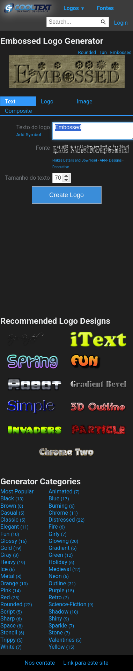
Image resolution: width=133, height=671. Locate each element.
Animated (64, 491)
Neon (59, 576)
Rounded (87, 52)
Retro (59, 597)
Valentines (65, 640)
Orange (14, 583)
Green (61, 555)
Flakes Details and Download (74, 160)
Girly (58, 534)
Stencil (12, 632)
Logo (47, 101)
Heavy (12, 562)
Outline (62, 583)
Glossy (13, 541)
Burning (62, 505)
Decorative (60, 167)
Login (121, 22)
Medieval (65, 569)
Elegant (14, 526)
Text (10, 101)
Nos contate (40, 663)
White (11, 646)
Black (12, 498)
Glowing (63, 541)
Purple (61, 590)
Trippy (11, 640)
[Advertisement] (66, 259)
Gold (11, 548)
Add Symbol (28, 134)
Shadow (63, 611)
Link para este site (85, 663)
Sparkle (61, 625)
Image (85, 101)
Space (11, 625)
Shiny (59, 618)
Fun (9, 534)
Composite (18, 111)
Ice (7, 569)
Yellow (61, 646)
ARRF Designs (111, 160)
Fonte (43, 148)
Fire (57, 526)
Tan (103, 52)
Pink (10, 590)
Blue (59, 498)
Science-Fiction (71, 604)
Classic (12, 519)
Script (11, 611)
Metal (11, 576)
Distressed (66, 519)
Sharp (11, 618)
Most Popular (17, 491)
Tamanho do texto (27, 177)
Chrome (63, 512)
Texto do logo (33, 130)
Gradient (62, 548)
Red (10, 597)
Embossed (121, 52)
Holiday (61, 562)
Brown (11, 505)
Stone (59, 632)
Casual (12, 512)
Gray (9, 555)
